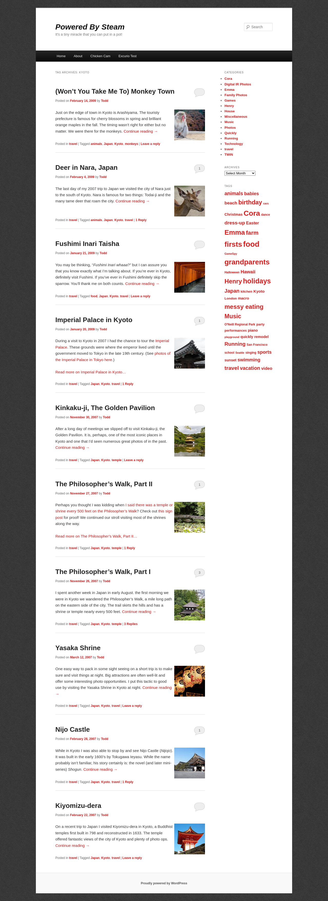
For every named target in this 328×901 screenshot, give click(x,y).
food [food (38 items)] (251, 244)
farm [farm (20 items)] (252, 233)
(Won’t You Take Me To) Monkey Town (115, 91)
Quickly (230, 133)
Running (231, 138)
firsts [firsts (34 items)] (233, 244)
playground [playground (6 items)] (231, 337)
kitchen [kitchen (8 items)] (246, 291)
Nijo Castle (72, 729)
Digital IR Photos (237, 84)
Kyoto (118, 144)
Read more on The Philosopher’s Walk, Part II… (96, 536)
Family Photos (235, 95)
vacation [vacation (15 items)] (250, 368)
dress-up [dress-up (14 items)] (234, 222)
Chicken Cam (100, 56)
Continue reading (141, 131)
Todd (104, 101)
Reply (141, 220)
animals (96, 144)
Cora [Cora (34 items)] (252, 213)
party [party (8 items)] (260, 324)
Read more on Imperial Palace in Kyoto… (90, 372)
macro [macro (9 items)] (243, 298)
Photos (230, 128)
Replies (131, 624)
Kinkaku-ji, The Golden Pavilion (105, 408)
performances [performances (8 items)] (235, 330)
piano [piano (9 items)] (253, 330)
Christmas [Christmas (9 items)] (233, 214)
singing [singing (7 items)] (250, 352)
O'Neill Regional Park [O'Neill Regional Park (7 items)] (239, 324)
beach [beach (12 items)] (230, 202)
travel (73, 144)
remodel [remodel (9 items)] (261, 337)
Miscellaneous (235, 116)
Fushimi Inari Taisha (87, 243)
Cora (228, 79)
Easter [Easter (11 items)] (252, 223)
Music (229, 122)
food (94, 296)
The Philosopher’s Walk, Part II (103, 484)
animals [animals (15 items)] (233, 193)
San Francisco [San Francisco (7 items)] (257, 344)
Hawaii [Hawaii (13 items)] (248, 271)
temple (117, 460)
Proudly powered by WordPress (164, 883)
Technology (233, 144)
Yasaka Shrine (77, 648)
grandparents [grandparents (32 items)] (247, 262)
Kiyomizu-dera (78, 805)
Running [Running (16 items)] (234, 344)
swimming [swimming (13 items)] (249, 359)
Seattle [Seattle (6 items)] (239, 352)
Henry (229, 106)
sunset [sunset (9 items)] (230, 360)
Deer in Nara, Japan (86, 167)
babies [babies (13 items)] (251, 193)
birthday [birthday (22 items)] (250, 202)
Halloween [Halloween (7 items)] (232, 272)
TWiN (228, 154)
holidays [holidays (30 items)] (257, 281)
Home (61, 56)
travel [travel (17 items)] (231, 368)
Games (229, 100)
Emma (229, 90)
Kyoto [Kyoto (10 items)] (259, 291)
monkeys (131, 144)
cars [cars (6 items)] (266, 203)
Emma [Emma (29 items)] (234, 232)
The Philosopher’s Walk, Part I (103, 572)
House (229, 111)
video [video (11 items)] (266, 368)
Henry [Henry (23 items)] (233, 281)
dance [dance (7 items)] (265, 214)
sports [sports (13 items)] (264, 352)
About (78, 56)
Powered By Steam (90, 27)
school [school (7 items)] (229, 352)
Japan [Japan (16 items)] (232, 291)
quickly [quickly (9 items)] (246, 337)
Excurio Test (127, 56)
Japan (108, 144)
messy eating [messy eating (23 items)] (243, 306)
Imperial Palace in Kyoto (93, 320)
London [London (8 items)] (230, 298)
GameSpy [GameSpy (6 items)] (230, 253)
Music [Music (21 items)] (232, 316)
